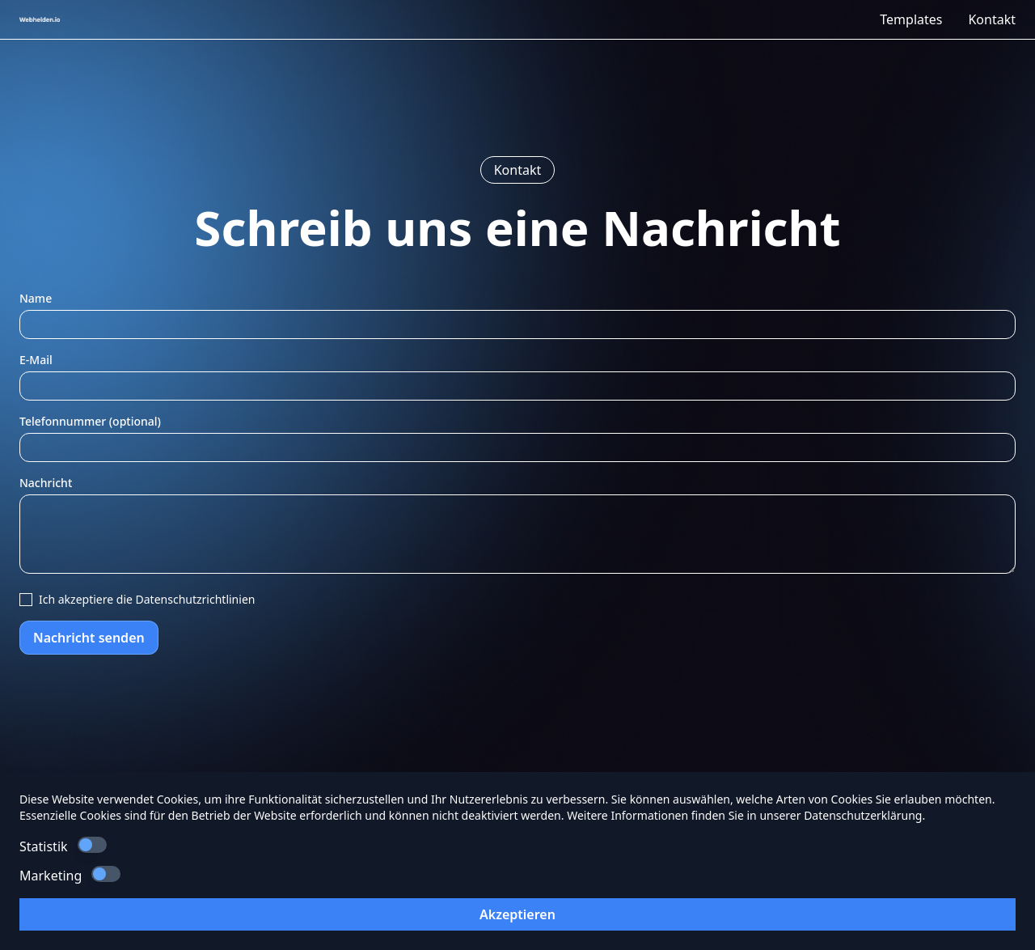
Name (35, 298)
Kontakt (992, 19)
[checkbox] (25, 599)
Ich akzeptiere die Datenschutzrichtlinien (147, 599)
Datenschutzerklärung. (864, 815)
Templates (911, 19)
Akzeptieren (517, 914)
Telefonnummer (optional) (90, 421)
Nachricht (45, 482)
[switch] (92, 845)
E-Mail (36, 359)
